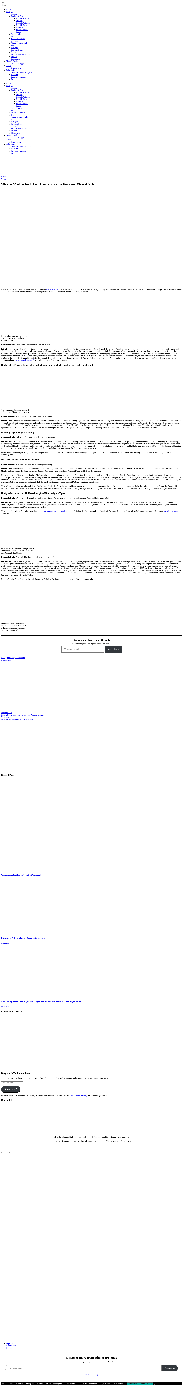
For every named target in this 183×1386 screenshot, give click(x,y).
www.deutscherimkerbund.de (55, 511)
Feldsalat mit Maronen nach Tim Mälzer (17, 719)
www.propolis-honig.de (25, 360)
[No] (154, 1384)
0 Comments (6, 660)
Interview (10, 658)
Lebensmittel (20, 658)
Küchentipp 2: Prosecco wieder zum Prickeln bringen (22, 715)
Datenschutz (11, 1346)
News (3, 179)
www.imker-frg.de (171, 511)
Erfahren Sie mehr (145, 1384)
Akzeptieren (132, 1384)
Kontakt (9, 1348)
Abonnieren (113, 649)
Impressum (10, 1343)
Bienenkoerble (52, 289)
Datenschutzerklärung (78, 1096)
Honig (3, 658)
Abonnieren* (11, 1089)
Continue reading (91, 1375)
